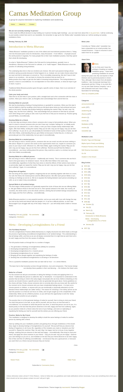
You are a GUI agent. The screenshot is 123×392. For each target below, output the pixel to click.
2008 (86, 202)
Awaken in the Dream (89, 157)
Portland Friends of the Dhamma (93, 147)
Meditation (20, 217)
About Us (22, 24)
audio (83, 107)
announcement (87, 104)
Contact (31, 24)
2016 (86, 187)
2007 (86, 228)
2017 (86, 184)
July (87, 207)
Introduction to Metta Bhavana (26, 46)
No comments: (34, 214)
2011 (86, 199)
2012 (86, 196)
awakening (85, 111)
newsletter (85, 131)
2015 (86, 190)
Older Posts (72, 360)
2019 (86, 178)
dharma (84, 114)
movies (84, 127)
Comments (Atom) (48, 365)
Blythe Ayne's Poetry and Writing (93, 143)
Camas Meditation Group (45, 13)
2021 (86, 172)
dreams (84, 117)
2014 (86, 193)
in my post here (94, 33)
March (88, 210)
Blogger (82, 387)
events (84, 121)
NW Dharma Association (90, 150)
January (89, 224)
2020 (86, 175)
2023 (86, 166)
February (89, 213)
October (89, 204)
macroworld (66, 387)
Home (13, 24)
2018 (86, 181)
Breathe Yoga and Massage (91, 140)
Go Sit (84, 153)
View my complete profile (90, 93)
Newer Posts (15, 360)
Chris (97, 64)
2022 (86, 169)
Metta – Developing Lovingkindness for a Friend (37, 224)
